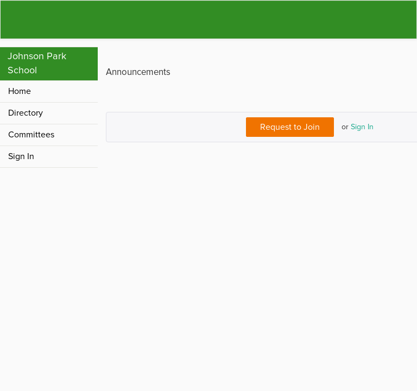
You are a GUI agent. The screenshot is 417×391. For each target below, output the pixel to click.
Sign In (362, 126)
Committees (31, 134)
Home (19, 91)
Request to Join (290, 127)
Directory (25, 113)
